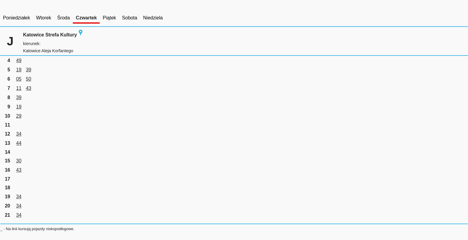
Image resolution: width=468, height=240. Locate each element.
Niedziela (153, 17)
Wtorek (43, 17)
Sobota (129, 17)
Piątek (109, 17)
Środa (63, 17)
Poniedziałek (16, 17)
